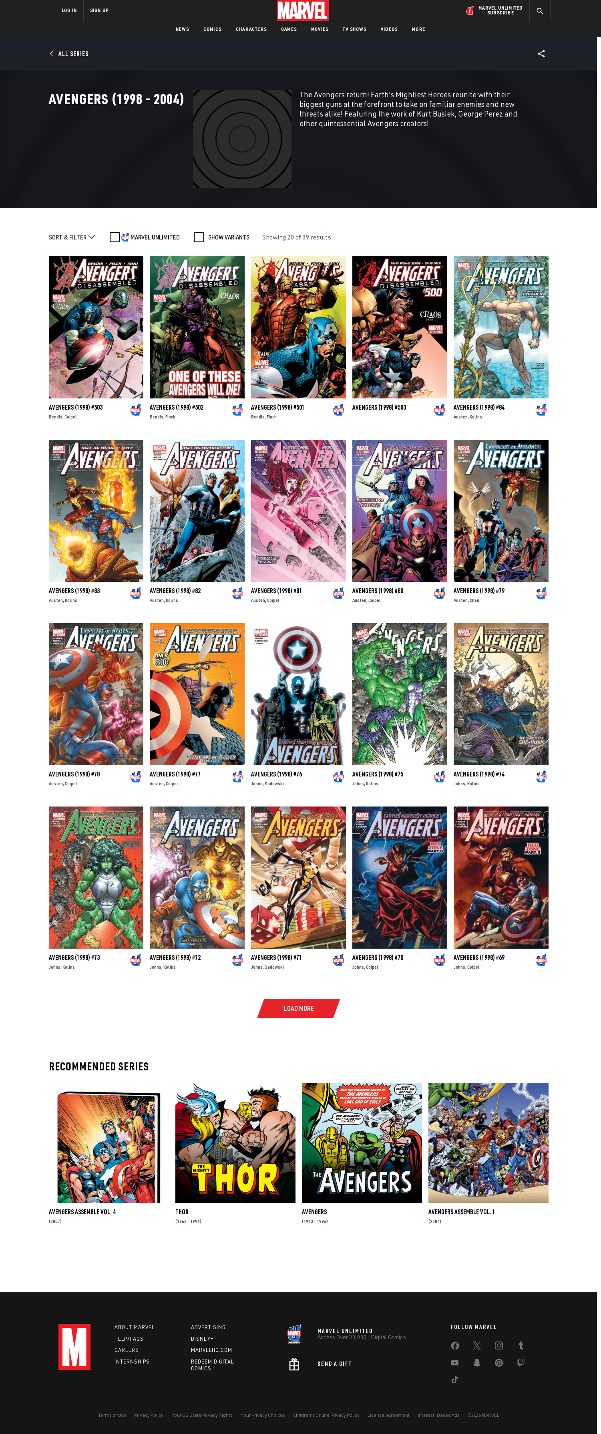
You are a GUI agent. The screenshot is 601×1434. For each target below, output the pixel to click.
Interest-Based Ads (439, 1415)
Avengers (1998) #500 (379, 449)
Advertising (208, 1327)
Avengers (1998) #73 (74, 999)
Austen (461, 458)
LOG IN (69, 10)
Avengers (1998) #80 (377, 632)
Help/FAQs (129, 1338)
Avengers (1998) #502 (176, 449)
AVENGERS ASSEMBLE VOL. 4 (82, 1253)
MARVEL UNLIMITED (155, 279)
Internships (132, 1361)
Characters (251, 29)
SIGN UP (99, 10)
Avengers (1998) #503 (76, 449)
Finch (170, 458)
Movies (319, 29)
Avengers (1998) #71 (276, 999)
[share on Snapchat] (477, 1364)
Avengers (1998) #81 (276, 632)
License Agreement (389, 1415)
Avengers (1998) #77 (175, 816)
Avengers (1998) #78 (74, 816)
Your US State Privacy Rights (202, 1415)
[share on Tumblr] (521, 1347)
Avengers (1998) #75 (377, 816)
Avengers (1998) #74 (479, 816)
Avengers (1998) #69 (479, 999)
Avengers (314, 1253)
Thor (182, 1253)
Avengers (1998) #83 (74, 632)
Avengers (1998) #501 (278, 449)
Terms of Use (112, 1415)
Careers (127, 1350)
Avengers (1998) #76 (276, 816)
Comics (212, 29)
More (418, 29)
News (182, 29)
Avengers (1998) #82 (175, 632)
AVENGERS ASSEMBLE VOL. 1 (461, 1253)
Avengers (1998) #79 (479, 632)
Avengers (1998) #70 (377, 999)
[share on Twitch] (521, 1364)
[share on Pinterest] (499, 1364)
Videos (389, 29)
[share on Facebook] (455, 1347)
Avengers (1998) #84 (479, 449)
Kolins (476, 458)
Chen (474, 642)
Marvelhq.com (211, 1350)
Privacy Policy (148, 1415)
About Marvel (135, 1327)
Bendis (55, 458)
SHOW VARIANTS (228, 279)
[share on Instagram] (499, 1347)
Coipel (70, 458)
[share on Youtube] (455, 1364)
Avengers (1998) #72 (175, 999)
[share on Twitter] (477, 1347)
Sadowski (274, 825)
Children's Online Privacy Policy (326, 1415)
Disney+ (202, 1338)
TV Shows (354, 29)
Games (289, 29)
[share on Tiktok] (455, 1381)
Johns (257, 825)
